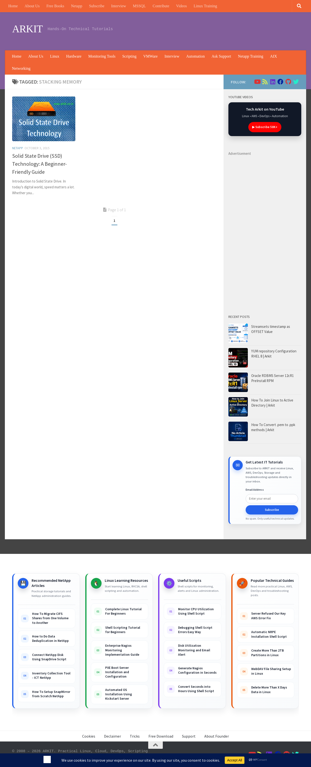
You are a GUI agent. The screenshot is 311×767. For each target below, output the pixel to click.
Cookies (88, 736)
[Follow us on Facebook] (280, 82)
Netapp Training (250, 56)
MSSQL (139, 6)
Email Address (255, 489)
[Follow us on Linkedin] (273, 82)
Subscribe (96, 6)
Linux (54, 56)
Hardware (73, 56)
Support (189, 736)
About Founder (216, 736)
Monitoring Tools (101, 56)
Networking (21, 68)
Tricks (135, 736)
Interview (118, 6)
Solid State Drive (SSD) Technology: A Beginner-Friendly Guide (39, 163)
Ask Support (221, 56)
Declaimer (112, 736)
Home (13, 6)
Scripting (129, 56)
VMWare (150, 56)
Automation (195, 56)
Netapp (76, 6)
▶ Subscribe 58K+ (264, 127)
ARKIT (27, 29)
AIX (273, 56)
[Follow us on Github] (288, 82)
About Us (32, 6)
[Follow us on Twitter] (296, 82)
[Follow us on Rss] (265, 82)
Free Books (55, 6)
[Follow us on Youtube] (257, 82)
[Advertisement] (210, 30)
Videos (181, 6)
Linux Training (205, 6)
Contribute (161, 6)
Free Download (160, 736)
